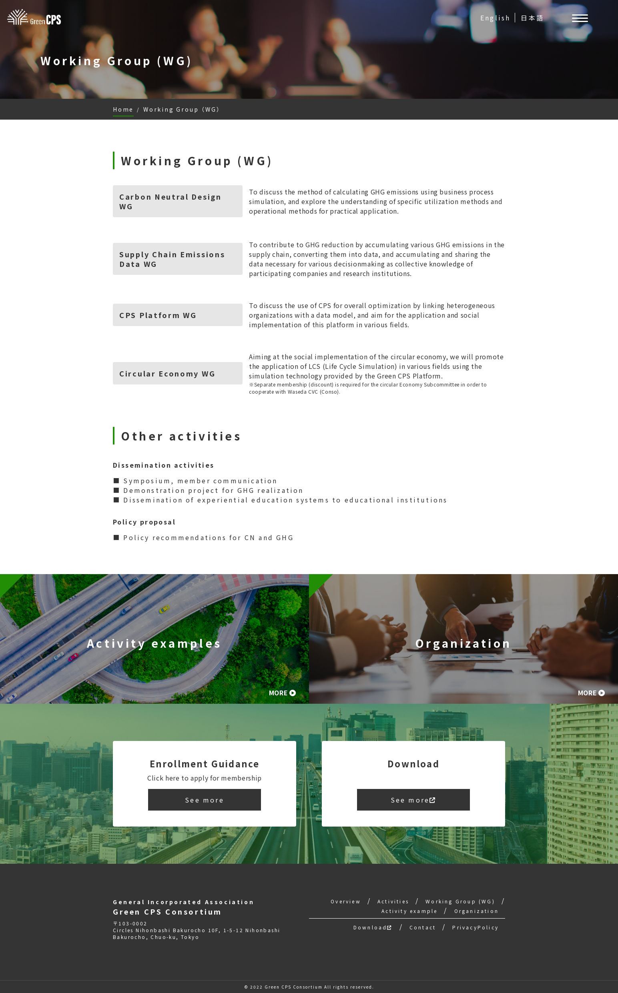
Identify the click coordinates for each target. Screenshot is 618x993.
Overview (346, 901)
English (495, 17)
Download (373, 927)
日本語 (532, 17)
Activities (393, 901)
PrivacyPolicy (475, 927)
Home (123, 109)
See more (204, 800)
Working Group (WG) (460, 901)
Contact (422, 927)
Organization (476, 910)
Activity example (409, 910)
